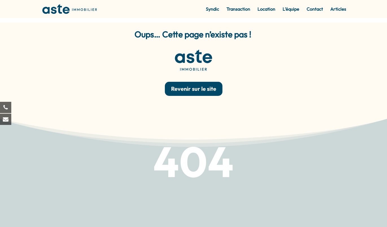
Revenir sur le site (193, 88)
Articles (338, 9)
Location (266, 9)
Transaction (238, 9)
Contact (315, 9)
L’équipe (291, 9)
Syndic (212, 9)
